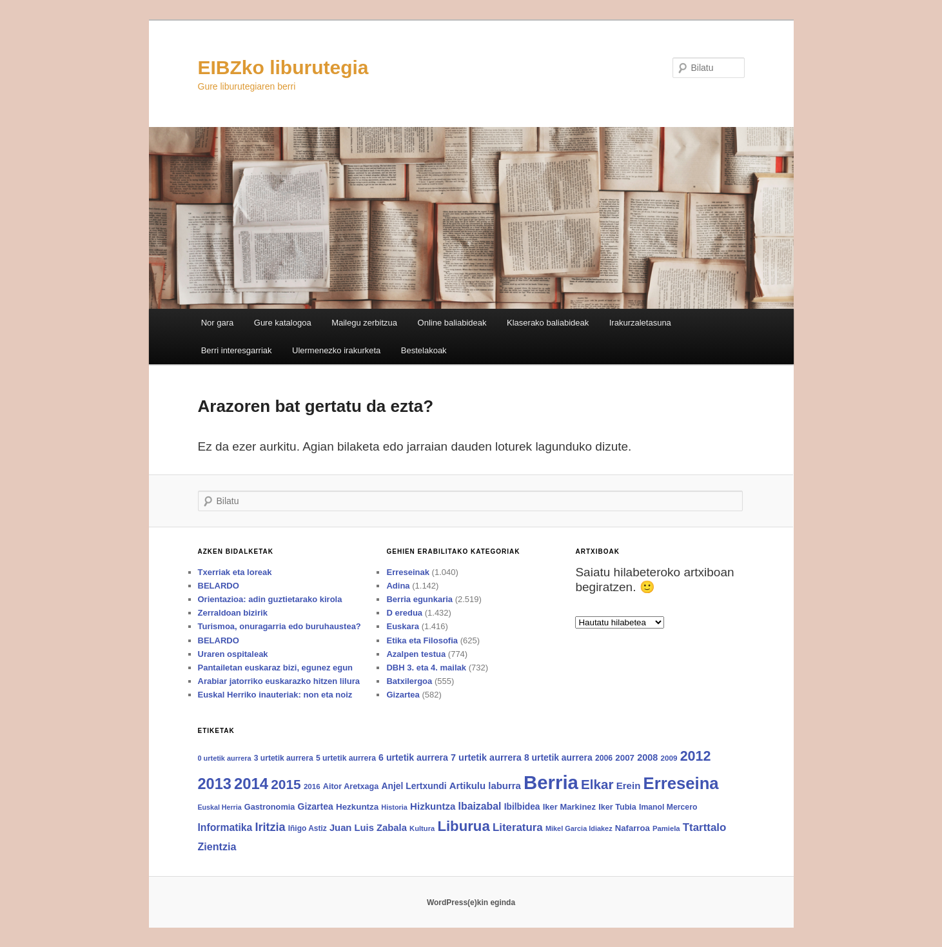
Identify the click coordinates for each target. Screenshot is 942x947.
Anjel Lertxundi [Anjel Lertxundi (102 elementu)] (413, 786)
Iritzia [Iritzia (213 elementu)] (270, 827)
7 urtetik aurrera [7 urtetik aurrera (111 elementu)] (486, 757)
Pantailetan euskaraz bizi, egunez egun (275, 667)
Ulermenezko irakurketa (336, 350)
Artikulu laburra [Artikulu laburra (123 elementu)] (485, 785)
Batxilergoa (409, 681)
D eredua (404, 613)
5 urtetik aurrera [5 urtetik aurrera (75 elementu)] (346, 758)
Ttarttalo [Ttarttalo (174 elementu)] (705, 827)
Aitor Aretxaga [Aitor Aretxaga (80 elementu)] (350, 786)
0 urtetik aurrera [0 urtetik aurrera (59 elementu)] (224, 758)
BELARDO (218, 586)
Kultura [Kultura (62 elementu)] (422, 828)
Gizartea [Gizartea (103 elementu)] (315, 806)
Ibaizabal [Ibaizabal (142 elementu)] (480, 806)
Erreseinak (407, 572)
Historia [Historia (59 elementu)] (394, 807)
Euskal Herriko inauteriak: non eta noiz (275, 694)
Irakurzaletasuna (640, 322)
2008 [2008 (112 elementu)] (647, 757)
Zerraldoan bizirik (233, 613)
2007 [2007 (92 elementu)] (624, 758)
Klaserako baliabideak (548, 322)
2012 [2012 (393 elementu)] (695, 756)
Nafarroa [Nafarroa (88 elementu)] (632, 828)
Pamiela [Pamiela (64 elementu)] (666, 828)
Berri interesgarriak (236, 350)
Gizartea (402, 694)
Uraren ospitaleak (233, 654)
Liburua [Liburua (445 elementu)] (463, 826)
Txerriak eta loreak (235, 572)
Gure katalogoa (282, 322)
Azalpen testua (416, 654)
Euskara (402, 626)
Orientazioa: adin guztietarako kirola (270, 599)
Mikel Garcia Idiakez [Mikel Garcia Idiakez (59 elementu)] (579, 828)
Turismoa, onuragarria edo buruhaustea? (279, 626)
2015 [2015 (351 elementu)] (285, 784)
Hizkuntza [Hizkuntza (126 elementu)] (432, 806)
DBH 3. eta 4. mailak (426, 667)
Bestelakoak (424, 350)
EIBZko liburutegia (283, 67)
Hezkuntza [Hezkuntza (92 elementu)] (357, 807)
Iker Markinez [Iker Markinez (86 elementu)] (569, 807)
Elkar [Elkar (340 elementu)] (597, 784)
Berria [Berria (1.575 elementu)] (551, 782)
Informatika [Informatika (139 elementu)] (225, 827)
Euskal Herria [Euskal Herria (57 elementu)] (220, 807)
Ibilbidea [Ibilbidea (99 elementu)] (522, 807)
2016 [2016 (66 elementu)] (312, 786)
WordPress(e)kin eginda (471, 902)
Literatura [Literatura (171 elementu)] (518, 827)
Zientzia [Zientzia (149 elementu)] (217, 846)
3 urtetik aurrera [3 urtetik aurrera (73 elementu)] (283, 758)
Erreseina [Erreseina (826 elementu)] (681, 783)
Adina (397, 586)
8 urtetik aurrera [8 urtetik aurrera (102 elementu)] (558, 757)
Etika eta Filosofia (422, 640)
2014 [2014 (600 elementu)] (251, 783)
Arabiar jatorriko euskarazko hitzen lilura (279, 681)
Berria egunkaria (419, 599)
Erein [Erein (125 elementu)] (628, 785)
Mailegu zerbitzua (364, 322)
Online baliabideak (452, 322)
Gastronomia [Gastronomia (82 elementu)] (269, 807)
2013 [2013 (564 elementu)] (214, 784)
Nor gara (217, 322)
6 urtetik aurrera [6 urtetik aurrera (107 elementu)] (413, 757)
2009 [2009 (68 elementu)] (668, 758)
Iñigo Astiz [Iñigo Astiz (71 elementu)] (307, 828)
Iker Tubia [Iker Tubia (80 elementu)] (617, 807)
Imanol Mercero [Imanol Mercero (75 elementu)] (668, 807)
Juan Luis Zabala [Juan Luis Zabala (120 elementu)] (368, 828)
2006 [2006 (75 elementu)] (604, 758)
